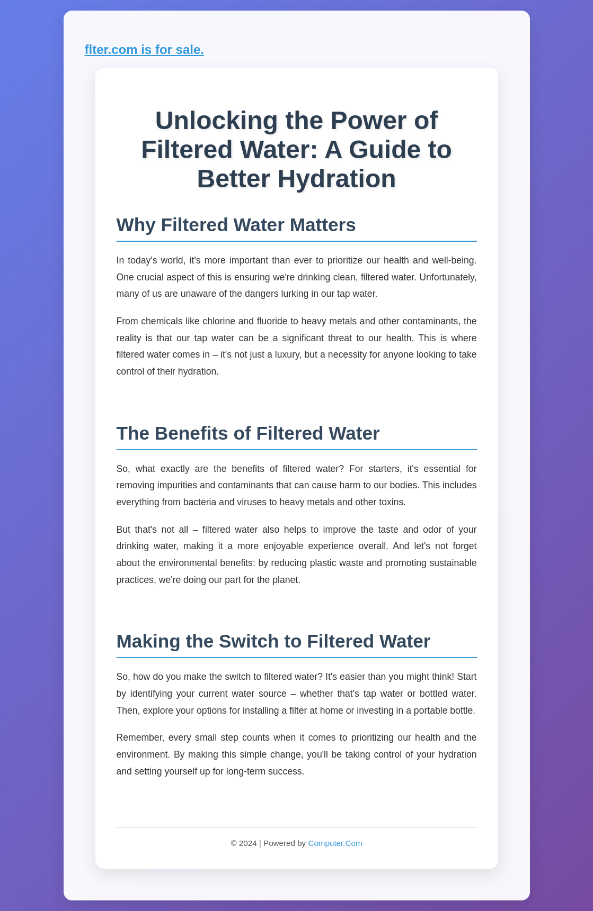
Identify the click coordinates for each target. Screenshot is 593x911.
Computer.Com (335, 843)
